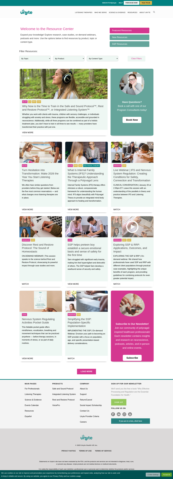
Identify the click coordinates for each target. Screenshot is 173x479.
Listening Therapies (83, 12)
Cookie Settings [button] (153, 475)
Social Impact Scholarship (91, 405)
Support (83, 394)
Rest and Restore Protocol (63, 400)
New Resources (119, 37)
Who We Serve (100, 12)
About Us (84, 389)
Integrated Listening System (64, 394)
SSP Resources (119, 44)
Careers (83, 422)
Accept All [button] (166, 475)
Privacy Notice (69, 451)
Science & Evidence (117, 12)
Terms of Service (103, 451)
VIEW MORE (27, 133)
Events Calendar (32, 405)
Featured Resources (122, 30)
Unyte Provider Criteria (89, 416)
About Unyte (144, 12)
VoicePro (56, 405)
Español (28, 416)
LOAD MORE (86, 371)
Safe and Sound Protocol (62, 389)
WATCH (116, 210)
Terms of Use (85, 451)
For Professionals (32, 389)
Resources (132, 12)
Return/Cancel (86, 400)
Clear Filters (136, 59)
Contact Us (84, 411)
